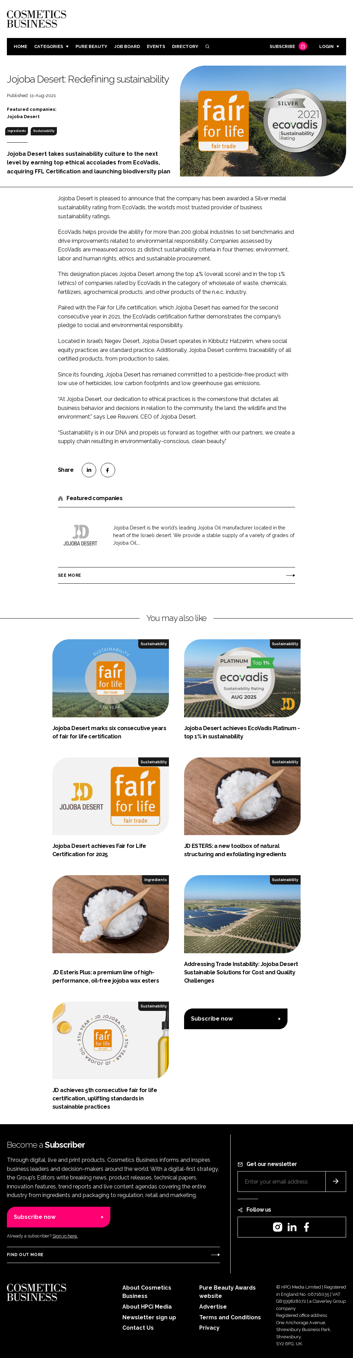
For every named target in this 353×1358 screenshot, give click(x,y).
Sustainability (43, 131)
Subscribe (287, 47)
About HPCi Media (147, 1306)
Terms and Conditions (230, 1317)
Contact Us (138, 1327)
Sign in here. (65, 1236)
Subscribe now (212, 1018)
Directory (185, 46)
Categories (48, 46)
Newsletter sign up (149, 1317)
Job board (127, 46)
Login (326, 46)
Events (156, 46)
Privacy (209, 1327)
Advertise (213, 1306)
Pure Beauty (91, 46)
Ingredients (17, 131)
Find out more (25, 1254)
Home (20, 46)
